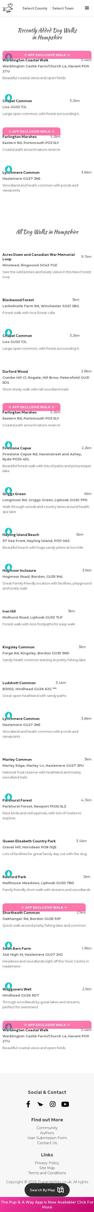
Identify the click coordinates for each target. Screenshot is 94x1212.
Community (47, 1128)
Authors (47, 1133)
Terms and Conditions (47, 1173)
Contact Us (47, 1143)
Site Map (47, 1168)
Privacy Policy (47, 1163)
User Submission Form (47, 1138)
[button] (86, 8)
